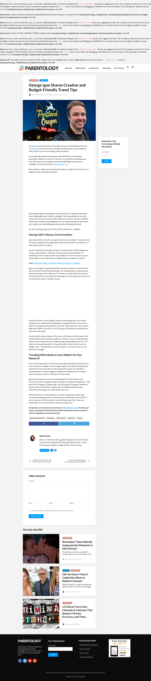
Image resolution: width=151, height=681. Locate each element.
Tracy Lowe (66, 591)
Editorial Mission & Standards (89, 645)
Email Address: (106, 152)
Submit (106, 161)
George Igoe (33, 149)
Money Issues (43, 80)
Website (71, 503)
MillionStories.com (61, 164)
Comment (31, 480)
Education (68, 68)
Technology (106, 68)
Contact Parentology (86, 657)
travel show (71, 418)
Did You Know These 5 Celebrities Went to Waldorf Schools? (75, 578)
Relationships (80, 68)
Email (51, 503)
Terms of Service (84, 649)
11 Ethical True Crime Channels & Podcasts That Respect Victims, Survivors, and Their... (77, 611)
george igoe (50, 418)
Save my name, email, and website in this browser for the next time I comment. (52, 510)
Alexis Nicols (33, 94)
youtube (79, 418)
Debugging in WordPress (94, 7)
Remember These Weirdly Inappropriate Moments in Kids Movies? (77, 545)
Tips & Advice (119, 68)
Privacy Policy (84, 653)
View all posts (44, 450)
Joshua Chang (67, 559)
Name (31, 503)
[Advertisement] (113, 104)
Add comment (54, 94)
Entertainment (94, 68)
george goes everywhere (37, 418)
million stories (61, 418)
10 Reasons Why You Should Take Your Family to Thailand (57, 263)
